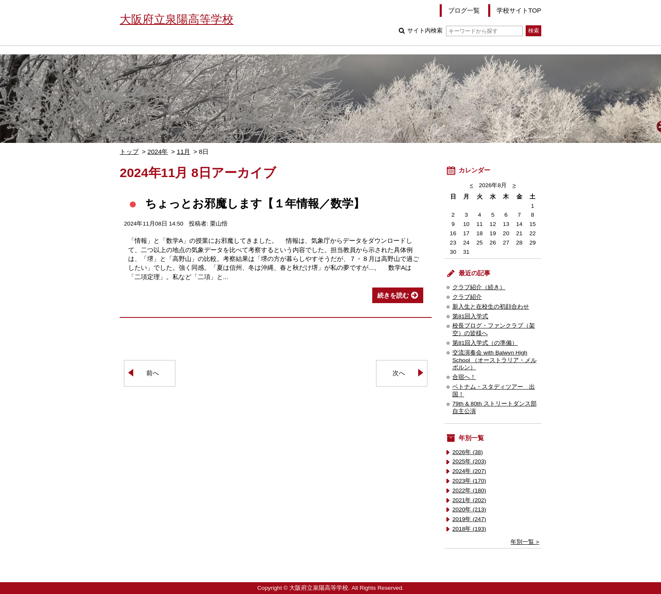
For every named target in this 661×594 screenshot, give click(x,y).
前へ (152, 372)
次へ (398, 372)
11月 (183, 151)
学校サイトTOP (519, 10)
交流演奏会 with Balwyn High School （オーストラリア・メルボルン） (494, 360)
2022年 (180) (469, 490)
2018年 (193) (469, 529)
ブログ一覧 (464, 10)
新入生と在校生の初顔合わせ (490, 307)
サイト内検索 (465, 30)
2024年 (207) (469, 471)
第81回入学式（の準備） (485, 343)
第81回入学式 (470, 316)
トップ (129, 151)
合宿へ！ (464, 377)
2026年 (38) (467, 452)
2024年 (158, 151)
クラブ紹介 (467, 297)
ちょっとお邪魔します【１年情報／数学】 (255, 203)
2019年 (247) (469, 519)
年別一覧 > (525, 542)
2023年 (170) (469, 481)
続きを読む (393, 295)
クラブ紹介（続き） (478, 287)
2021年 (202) (469, 500)
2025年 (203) (469, 461)
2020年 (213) (469, 509)
